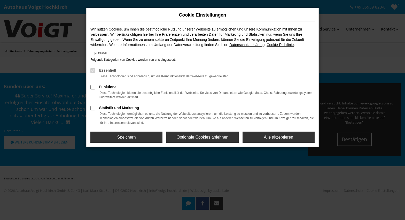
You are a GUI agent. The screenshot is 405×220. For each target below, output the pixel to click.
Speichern (126, 137)
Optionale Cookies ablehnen (202, 137)
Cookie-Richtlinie (280, 45)
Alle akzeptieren (278, 137)
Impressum (99, 52)
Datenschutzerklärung (246, 45)
